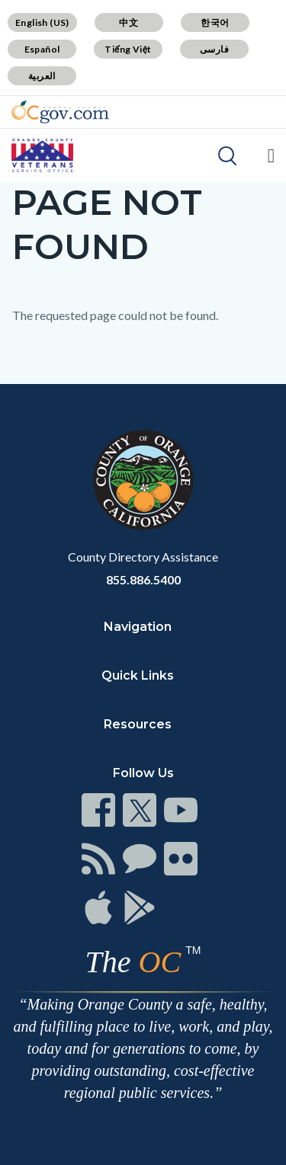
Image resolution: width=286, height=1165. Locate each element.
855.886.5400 (143, 579)
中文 (128, 22)
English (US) (42, 22)
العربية (42, 76)
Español (42, 49)
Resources (138, 724)
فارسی (214, 49)
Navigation (138, 626)
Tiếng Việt (128, 49)
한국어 (215, 22)
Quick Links (137, 675)
